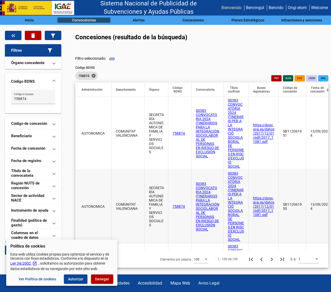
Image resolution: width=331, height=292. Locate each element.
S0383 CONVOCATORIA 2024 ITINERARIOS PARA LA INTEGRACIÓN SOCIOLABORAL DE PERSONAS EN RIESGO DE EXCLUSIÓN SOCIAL (207, 133)
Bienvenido (231, 7)
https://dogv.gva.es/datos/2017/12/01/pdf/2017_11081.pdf (263, 133)
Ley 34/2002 (23, 263)
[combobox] (201, 259)
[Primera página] (251, 259)
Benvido (276, 7)
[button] (33, 50)
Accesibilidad (150, 283)
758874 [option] (86, 76)
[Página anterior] (261, 259)
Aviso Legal (209, 283)
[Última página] (282, 259)
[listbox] (86, 76)
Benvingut (255, 7)
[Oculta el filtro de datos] (13, 35)
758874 (178, 133)
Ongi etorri (297, 7)
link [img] (112, 59)
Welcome (319, 7)
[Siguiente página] (272, 259)
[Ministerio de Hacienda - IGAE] (39, 8)
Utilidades (120, 283)
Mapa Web (180, 283)
